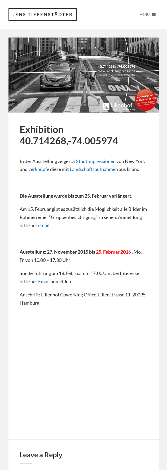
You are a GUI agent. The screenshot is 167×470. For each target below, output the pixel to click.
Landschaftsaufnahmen (94, 169)
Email (44, 281)
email (44, 225)
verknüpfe (38, 169)
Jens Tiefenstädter (43, 14)
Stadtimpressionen (96, 161)
